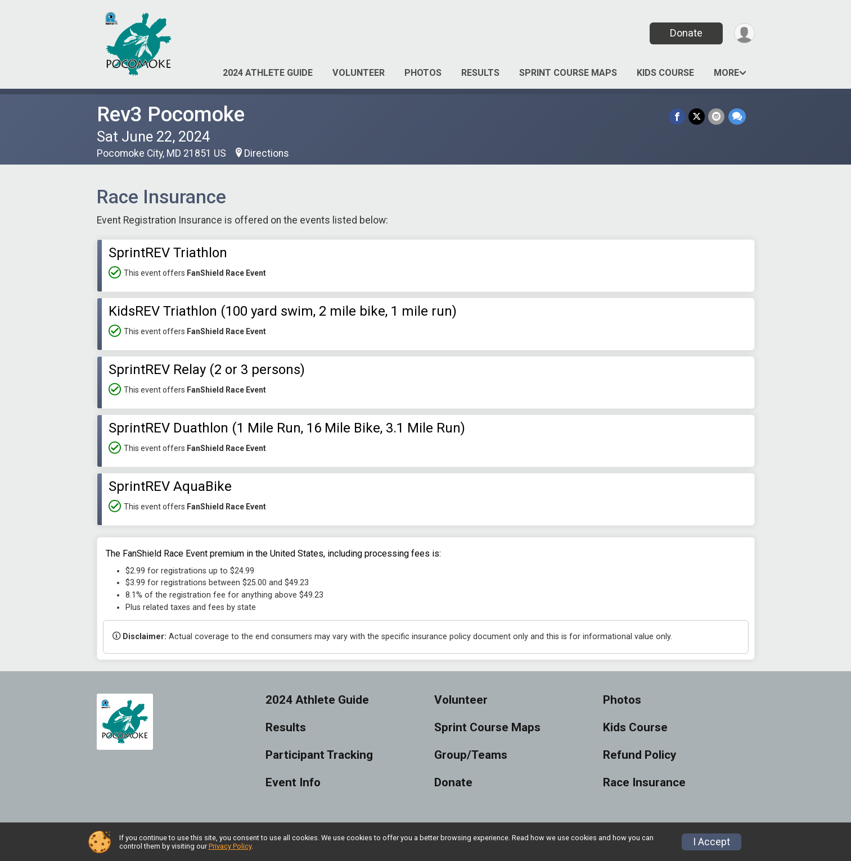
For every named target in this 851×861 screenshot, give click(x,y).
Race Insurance (644, 782)
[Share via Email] (717, 116)
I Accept (711, 842)
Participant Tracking (319, 755)
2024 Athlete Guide (268, 72)
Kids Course (665, 72)
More (726, 72)
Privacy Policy (230, 846)
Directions (266, 153)
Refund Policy (639, 755)
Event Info (293, 782)
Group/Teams (470, 755)
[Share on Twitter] (697, 116)
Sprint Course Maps (568, 72)
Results (480, 72)
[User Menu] (744, 33)
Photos (423, 72)
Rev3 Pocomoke (171, 114)
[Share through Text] (737, 116)
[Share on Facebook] (677, 116)
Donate (685, 33)
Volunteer (358, 72)
